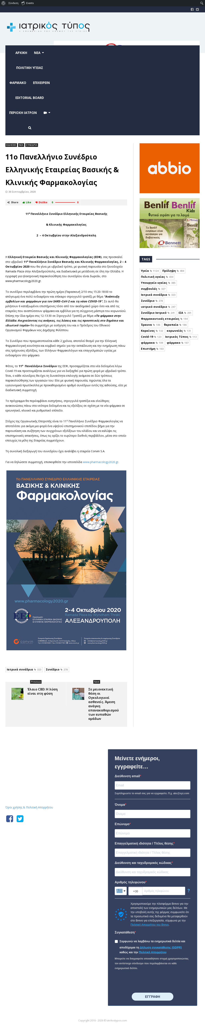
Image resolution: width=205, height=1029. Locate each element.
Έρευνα (150, 325)
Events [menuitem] (27, 3)
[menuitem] (3, 3)
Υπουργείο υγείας (158, 283)
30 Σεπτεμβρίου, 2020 (22, 191)
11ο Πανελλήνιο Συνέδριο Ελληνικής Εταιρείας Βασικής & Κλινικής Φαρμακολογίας (62, 169)
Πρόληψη (173, 271)
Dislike (41, 202)
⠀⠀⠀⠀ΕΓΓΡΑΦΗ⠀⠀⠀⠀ (152, 996)
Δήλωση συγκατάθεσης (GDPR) (161, 947)
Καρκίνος (152, 331)
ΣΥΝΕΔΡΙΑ (31, 145)
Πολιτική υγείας (157, 277)
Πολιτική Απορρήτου (153, 952)
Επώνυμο (122, 824)
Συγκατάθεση (125, 932)
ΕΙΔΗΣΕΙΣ (11, 145)
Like (27, 202)
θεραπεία (175, 325)
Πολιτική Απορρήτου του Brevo (150, 924)
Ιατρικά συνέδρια (24, 669)
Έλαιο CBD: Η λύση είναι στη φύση (42, 691)
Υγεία (150, 271)
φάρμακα (152, 343)
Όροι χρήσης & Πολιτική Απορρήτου (29, 807)
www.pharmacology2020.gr (100, 462)
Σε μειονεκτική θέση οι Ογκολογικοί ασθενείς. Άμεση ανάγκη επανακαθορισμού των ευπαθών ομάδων (103, 704)
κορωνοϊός (179, 331)
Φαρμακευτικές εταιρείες (164, 319)
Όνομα (120, 804)
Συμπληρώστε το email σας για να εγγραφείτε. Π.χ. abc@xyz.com (152, 793)
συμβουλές (153, 289)
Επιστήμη (152, 349)
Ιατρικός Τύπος (181, 337)
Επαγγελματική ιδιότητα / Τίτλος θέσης (144, 843)
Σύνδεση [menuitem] (13, 3)
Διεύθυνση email (127, 776)
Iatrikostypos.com (35, 748)
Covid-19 (151, 337)
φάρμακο (178, 343)
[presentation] (145, 981)
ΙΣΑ (185, 313)
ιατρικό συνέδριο (158, 307)
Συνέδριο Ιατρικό (158, 313)
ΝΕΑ (21, 145)
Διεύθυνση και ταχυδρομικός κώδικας (143, 863)
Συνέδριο (57, 669)
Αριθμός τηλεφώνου (130, 882)
